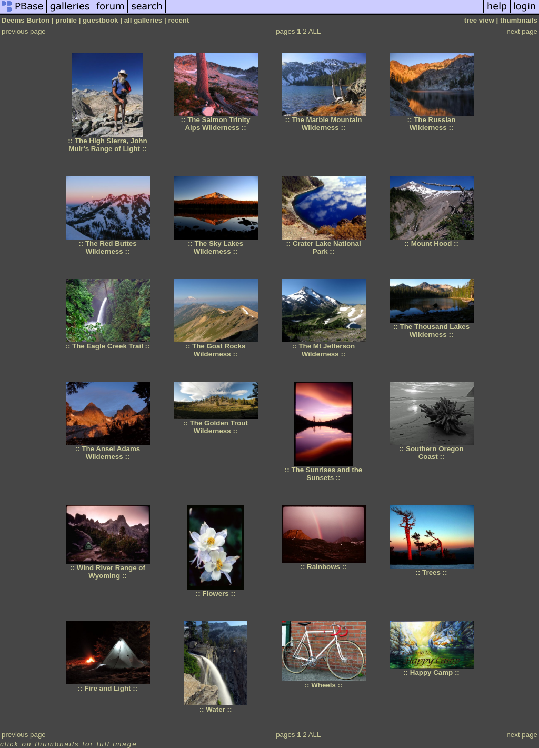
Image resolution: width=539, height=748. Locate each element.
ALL (314, 31)
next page (521, 31)
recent (178, 20)
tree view (479, 20)
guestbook (100, 20)
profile (66, 20)
